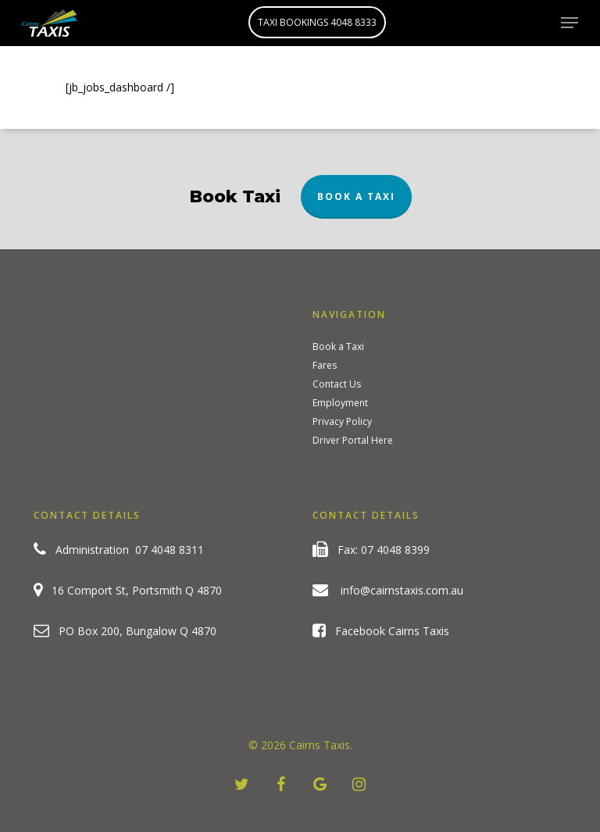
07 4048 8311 (169, 549)
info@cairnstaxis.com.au (402, 590)
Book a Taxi (356, 196)
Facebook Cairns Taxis (380, 630)
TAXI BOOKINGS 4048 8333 (317, 22)
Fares (324, 365)
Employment (340, 403)
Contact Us (336, 384)
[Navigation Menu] (569, 22)
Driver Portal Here (352, 440)
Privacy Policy (342, 422)
